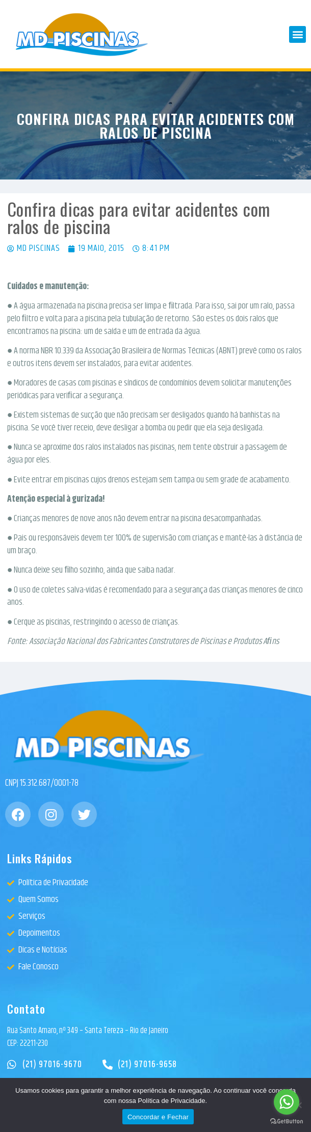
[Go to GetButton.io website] (286, 1121)
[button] (297, 34)
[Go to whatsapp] (286, 1102)
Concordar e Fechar (158, 1117)
